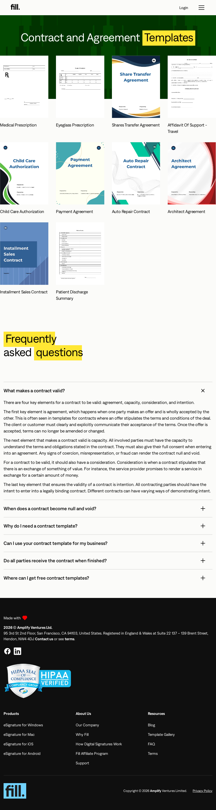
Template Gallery (161, 734)
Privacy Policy (202, 791)
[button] (108, 390)
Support (82, 763)
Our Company (87, 725)
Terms (153, 753)
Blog (151, 725)
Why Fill (82, 734)
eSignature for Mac (19, 734)
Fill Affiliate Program (92, 753)
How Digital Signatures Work (99, 744)
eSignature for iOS (18, 744)
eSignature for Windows (23, 725)
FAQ (151, 744)
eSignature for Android (22, 753)
